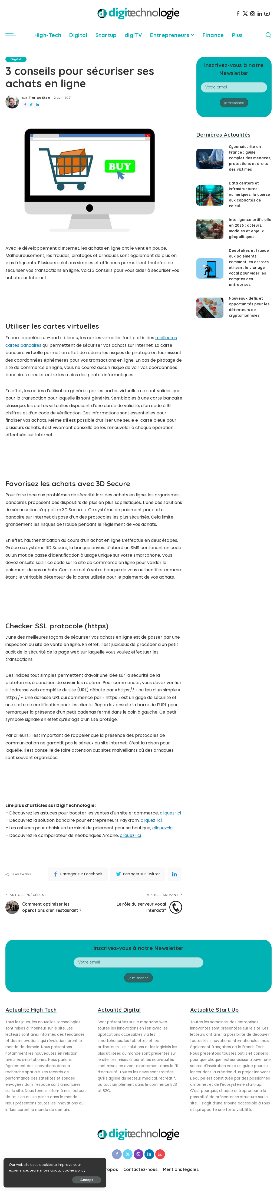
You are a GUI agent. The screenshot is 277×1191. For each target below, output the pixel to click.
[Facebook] (238, 13)
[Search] (268, 35)
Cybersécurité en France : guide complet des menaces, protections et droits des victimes (250, 158)
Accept (65, 1179)
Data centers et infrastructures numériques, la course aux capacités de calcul (249, 194)
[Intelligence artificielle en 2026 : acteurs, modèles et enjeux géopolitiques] (209, 229)
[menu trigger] (13, 35)
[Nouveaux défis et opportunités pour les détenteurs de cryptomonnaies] (209, 308)
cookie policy (20, 1169)
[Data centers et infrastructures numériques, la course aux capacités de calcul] (209, 195)
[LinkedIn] (259, 13)
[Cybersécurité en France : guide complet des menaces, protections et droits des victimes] (209, 159)
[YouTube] (267, 13)
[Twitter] (245, 13)
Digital (16, 59)
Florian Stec (39, 98)
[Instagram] (252, 13)
